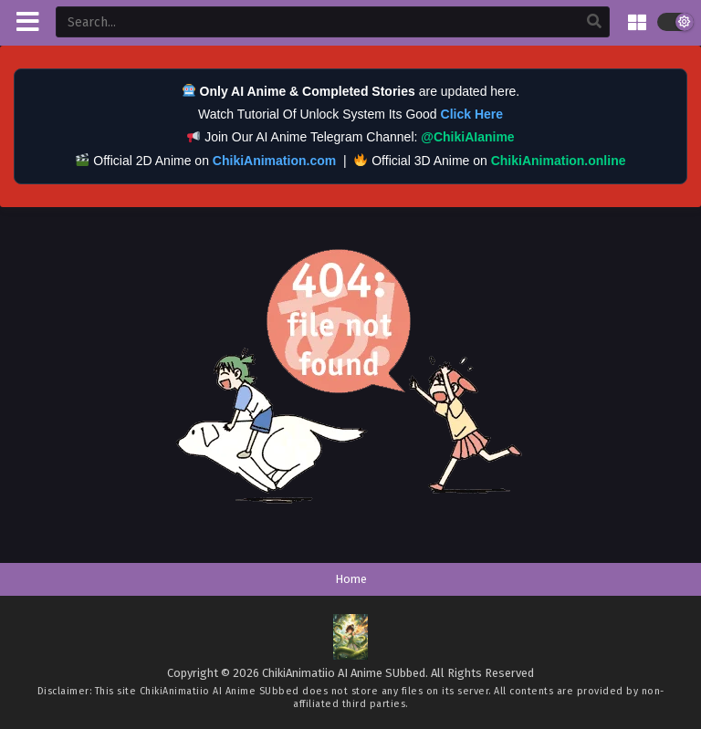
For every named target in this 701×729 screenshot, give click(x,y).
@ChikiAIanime (467, 137)
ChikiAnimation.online (558, 160)
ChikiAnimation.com (274, 160)
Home (351, 579)
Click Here (472, 114)
